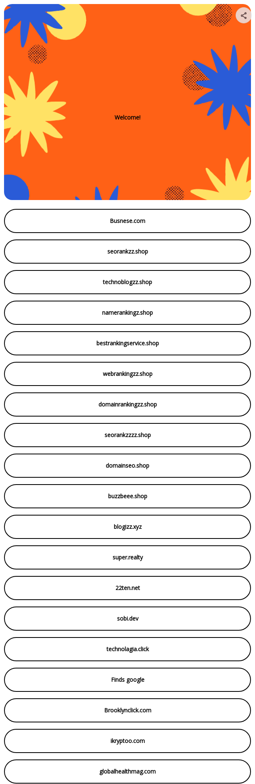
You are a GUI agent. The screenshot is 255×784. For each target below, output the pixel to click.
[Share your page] (244, 15)
